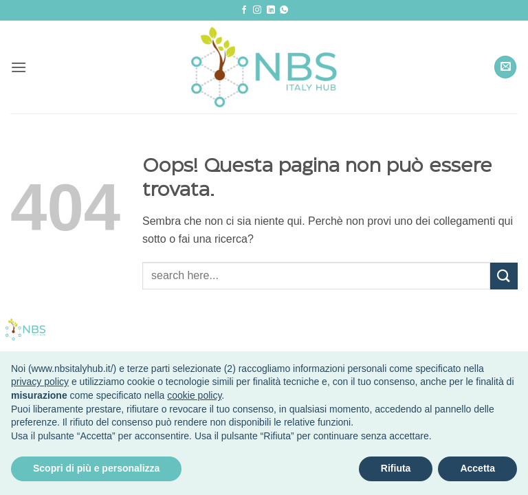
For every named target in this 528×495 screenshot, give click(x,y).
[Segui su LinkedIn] (271, 10)
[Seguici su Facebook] (244, 10)
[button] (18, 67)
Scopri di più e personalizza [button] (96, 468)
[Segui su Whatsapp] (284, 10)
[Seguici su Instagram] (257, 10)
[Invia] (504, 276)
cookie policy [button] (194, 395)
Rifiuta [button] (396, 468)
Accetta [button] (477, 468)
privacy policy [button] (40, 381)
